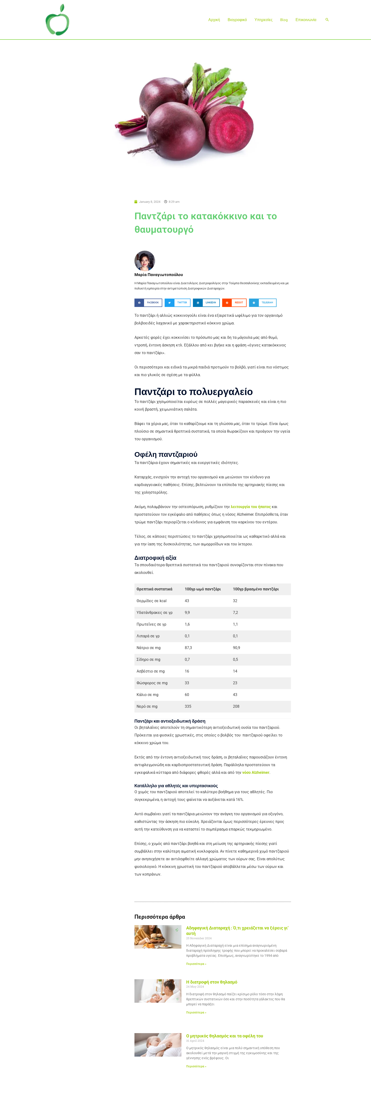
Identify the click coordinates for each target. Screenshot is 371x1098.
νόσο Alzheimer (255, 772)
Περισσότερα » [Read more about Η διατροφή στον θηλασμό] (196, 1012)
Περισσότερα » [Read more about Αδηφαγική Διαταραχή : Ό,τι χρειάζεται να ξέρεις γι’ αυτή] (196, 964)
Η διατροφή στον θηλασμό (211, 982)
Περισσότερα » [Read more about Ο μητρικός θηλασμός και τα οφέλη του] (196, 1066)
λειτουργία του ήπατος (251, 506)
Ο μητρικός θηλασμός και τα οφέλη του (224, 1035)
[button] (327, 19)
